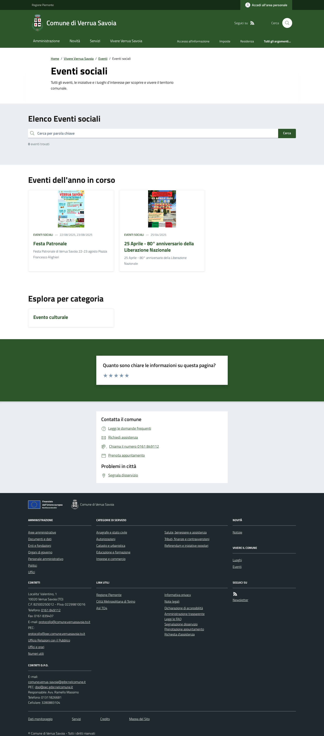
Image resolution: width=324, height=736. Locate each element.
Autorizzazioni (105, 538)
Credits (105, 718)
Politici (32, 565)
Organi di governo (40, 552)
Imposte (224, 41)
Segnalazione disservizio (181, 624)
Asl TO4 (101, 608)
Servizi (95, 41)
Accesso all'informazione (193, 41)
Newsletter (240, 599)
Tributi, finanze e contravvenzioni (186, 538)
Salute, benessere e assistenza (185, 532)
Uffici (31, 572)
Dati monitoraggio (40, 718)
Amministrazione (46, 41)
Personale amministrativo (45, 558)
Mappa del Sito (139, 718)
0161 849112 (51, 610)
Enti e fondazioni (39, 545)
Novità (75, 41)
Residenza (247, 41)
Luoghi (237, 560)
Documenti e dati (39, 538)
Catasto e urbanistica (110, 545)
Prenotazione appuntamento (184, 629)
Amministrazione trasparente (184, 613)
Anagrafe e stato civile (111, 532)
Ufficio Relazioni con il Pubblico (49, 640)
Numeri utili (36, 653)
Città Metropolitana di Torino (115, 601)
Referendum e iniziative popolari (186, 545)
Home (55, 58)
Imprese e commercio (110, 558)
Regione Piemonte (43, 5)
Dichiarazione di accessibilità (183, 608)
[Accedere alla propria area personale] (266, 5)
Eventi (102, 58)
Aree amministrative (42, 532)
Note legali (171, 601)
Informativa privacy (177, 594)
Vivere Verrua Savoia (126, 41)
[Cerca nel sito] (285, 23)
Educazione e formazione (113, 552)
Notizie (237, 532)
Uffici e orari (36, 646)
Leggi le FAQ (173, 618)
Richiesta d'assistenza (179, 634)
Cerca (287, 132)
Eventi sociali (43, 234)
